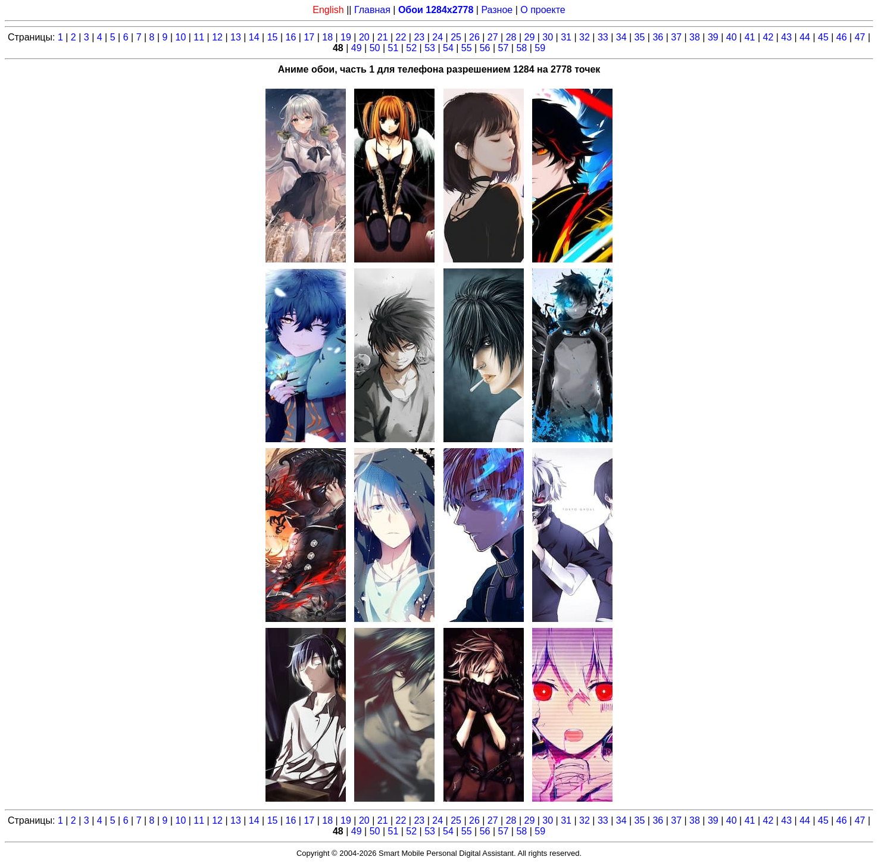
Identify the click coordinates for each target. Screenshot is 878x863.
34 (621, 37)
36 (657, 37)
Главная (372, 10)
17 (309, 37)
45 (823, 37)
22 (401, 37)
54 (448, 48)
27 (493, 37)
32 (584, 37)
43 (786, 37)
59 (540, 48)
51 (393, 48)
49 (356, 48)
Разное (497, 10)
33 (603, 37)
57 (503, 48)
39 (713, 37)
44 (804, 37)
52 (411, 48)
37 (676, 37)
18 (327, 37)
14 (254, 37)
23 (419, 37)
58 (521, 48)
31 (566, 37)
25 (456, 37)
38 (694, 37)
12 (217, 37)
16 (291, 37)
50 (375, 48)
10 (180, 37)
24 (437, 37)
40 (731, 37)
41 (750, 37)
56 (485, 48)
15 (272, 37)
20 (364, 37)
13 (235, 37)
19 (345, 37)
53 (429, 48)
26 (474, 37)
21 (382, 37)
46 (841, 37)
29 (529, 37)
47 (860, 37)
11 (198, 37)
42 (768, 37)
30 (547, 37)
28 (511, 37)
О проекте (542, 10)
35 (640, 37)
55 (466, 48)
